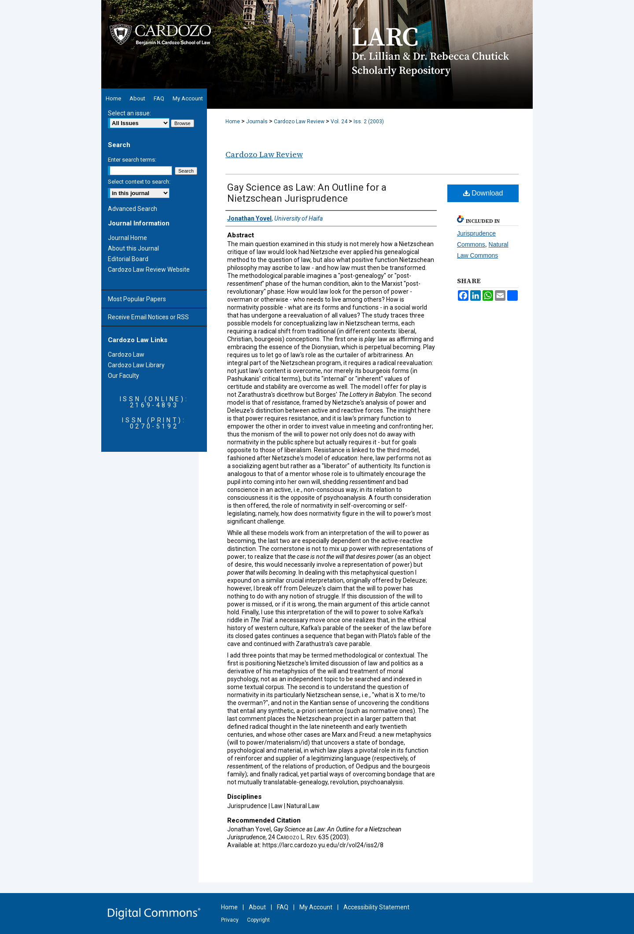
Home (232, 121)
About (257, 907)
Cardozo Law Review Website (149, 269)
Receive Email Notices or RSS (148, 317)
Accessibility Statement (376, 907)
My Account (315, 907)
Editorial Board (128, 258)
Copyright (258, 920)
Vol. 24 (339, 121)
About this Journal (133, 248)
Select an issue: (129, 113)
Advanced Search (132, 208)
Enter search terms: (132, 159)
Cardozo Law (126, 354)
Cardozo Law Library (136, 365)
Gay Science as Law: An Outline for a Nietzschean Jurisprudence (307, 193)
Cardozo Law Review (299, 121)
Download (483, 193)
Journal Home (127, 237)
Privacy (230, 920)
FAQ (282, 907)
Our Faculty (123, 375)
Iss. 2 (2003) (369, 121)
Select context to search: (139, 181)
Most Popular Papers (137, 299)
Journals (257, 121)
